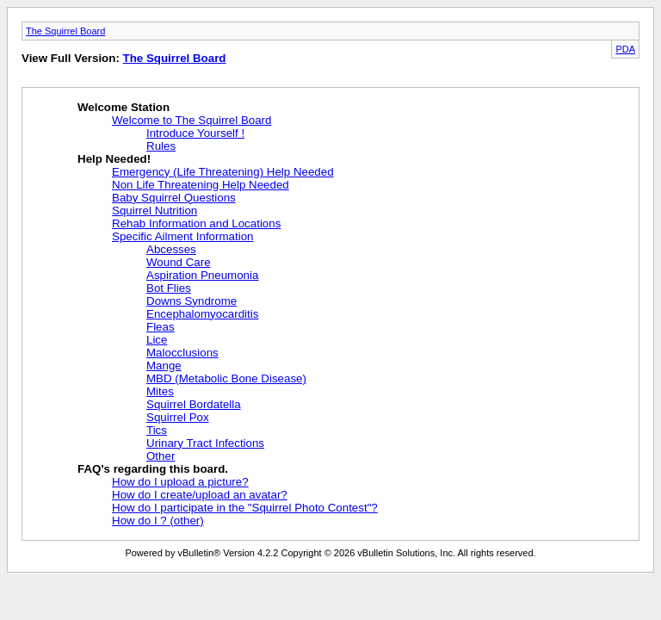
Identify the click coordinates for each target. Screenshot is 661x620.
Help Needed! (114, 158)
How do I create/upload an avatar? (199, 494)
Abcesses (171, 249)
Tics (156, 430)
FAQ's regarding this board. (152, 468)
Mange (164, 365)
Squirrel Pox (177, 417)
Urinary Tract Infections (205, 443)
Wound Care (178, 262)
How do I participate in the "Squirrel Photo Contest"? (245, 507)
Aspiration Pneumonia (202, 275)
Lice (156, 339)
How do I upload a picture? (180, 481)
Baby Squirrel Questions (174, 197)
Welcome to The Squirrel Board (191, 120)
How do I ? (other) (158, 520)
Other (160, 456)
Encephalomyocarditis (202, 313)
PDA (625, 49)
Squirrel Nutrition (154, 210)
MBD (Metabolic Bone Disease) (226, 378)
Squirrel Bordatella (193, 404)
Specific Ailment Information (182, 236)
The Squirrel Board (65, 31)
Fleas (160, 326)
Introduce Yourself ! (195, 133)
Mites (160, 391)
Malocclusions (182, 352)
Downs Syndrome (191, 300)
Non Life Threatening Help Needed (200, 184)
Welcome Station (123, 107)
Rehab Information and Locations (196, 223)
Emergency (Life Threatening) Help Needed (223, 171)
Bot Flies (168, 288)
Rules (161, 146)
